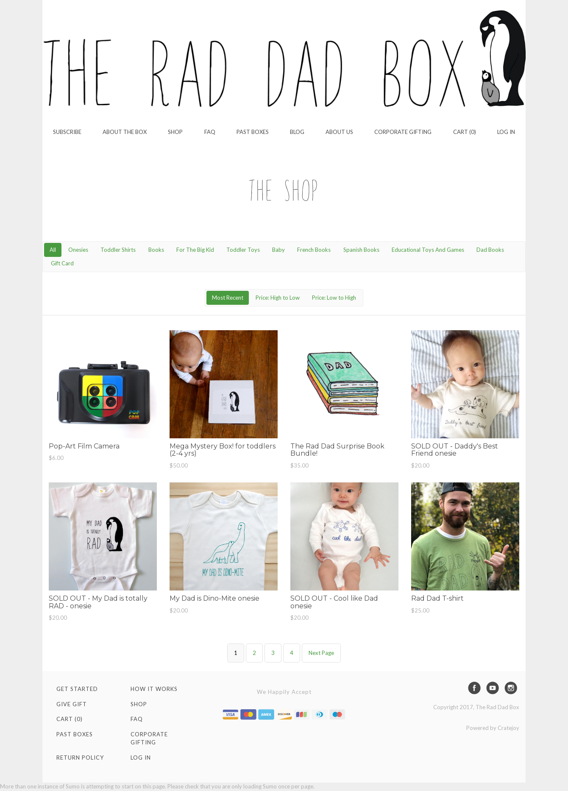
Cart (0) (464, 131)
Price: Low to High (334, 297)
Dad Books (490, 249)
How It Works (154, 688)
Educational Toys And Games (428, 249)
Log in (506, 131)
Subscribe (67, 131)
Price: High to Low (278, 297)
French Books (314, 249)
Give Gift (71, 704)
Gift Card (62, 263)
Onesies (78, 249)
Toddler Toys (243, 249)
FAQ (209, 131)
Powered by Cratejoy (492, 727)
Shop (175, 131)
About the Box (125, 131)
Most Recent (227, 297)
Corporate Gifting (403, 131)
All (53, 249)
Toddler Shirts (118, 249)
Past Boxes (253, 131)
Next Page (321, 652)
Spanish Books (361, 249)
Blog (297, 131)
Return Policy (80, 757)
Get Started (77, 688)
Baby (278, 249)
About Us (339, 131)
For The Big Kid (195, 249)
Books (156, 249)
